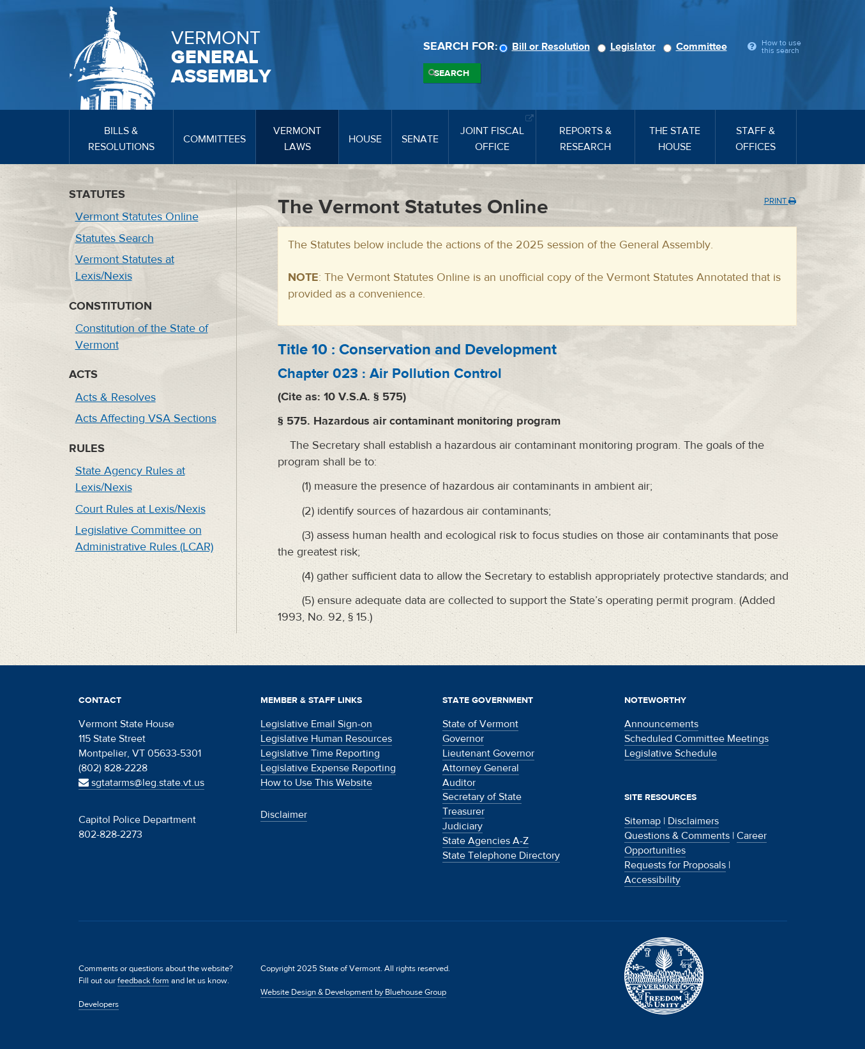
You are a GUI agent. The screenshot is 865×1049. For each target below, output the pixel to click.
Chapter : (390, 373)
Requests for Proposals (675, 865)
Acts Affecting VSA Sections (145, 418)
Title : (417, 349)
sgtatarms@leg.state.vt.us (141, 782)
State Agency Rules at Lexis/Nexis (130, 479)
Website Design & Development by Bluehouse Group (353, 992)
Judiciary (462, 826)
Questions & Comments (677, 835)
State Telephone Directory (501, 855)
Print (780, 201)
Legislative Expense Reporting (328, 768)
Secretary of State (482, 796)
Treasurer (463, 811)
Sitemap (642, 821)
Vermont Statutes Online (137, 216)
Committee (697, 46)
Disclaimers (693, 821)
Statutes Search (114, 238)
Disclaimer (283, 814)
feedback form (143, 981)
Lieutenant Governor (488, 753)
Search (451, 73)
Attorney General (480, 768)
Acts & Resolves (115, 397)
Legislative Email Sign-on (316, 724)
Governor (463, 738)
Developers (99, 1004)
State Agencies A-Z (485, 840)
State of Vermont (480, 724)
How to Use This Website (316, 782)
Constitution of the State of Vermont (141, 336)
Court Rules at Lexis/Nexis (140, 509)
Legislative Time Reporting (320, 753)
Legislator (628, 46)
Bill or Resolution (546, 46)
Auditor (459, 782)
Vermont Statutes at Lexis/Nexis (124, 267)
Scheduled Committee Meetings (696, 738)
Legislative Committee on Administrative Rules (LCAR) (144, 538)
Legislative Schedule (670, 753)
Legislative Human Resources (326, 738)
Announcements (661, 724)
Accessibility (652, 879)
